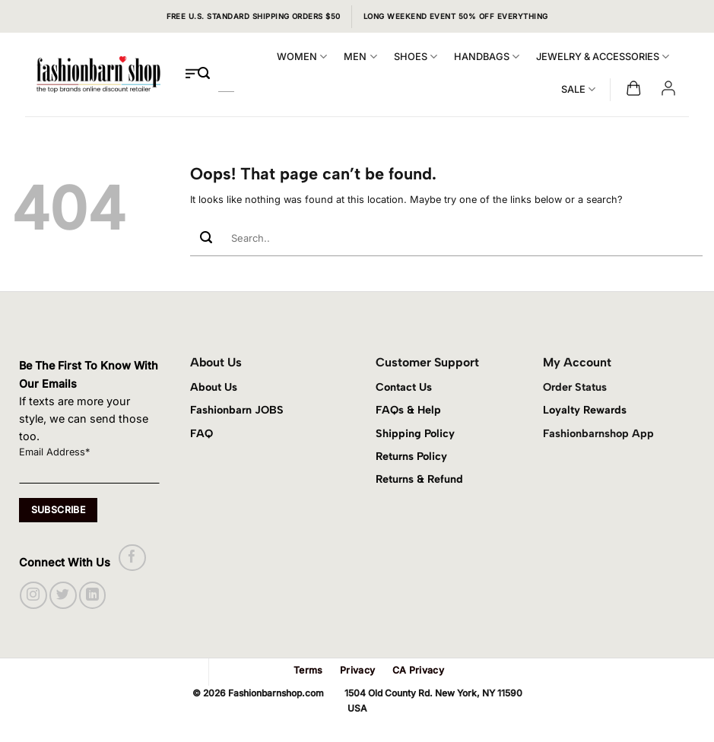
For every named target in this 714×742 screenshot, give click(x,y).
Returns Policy (411, 456)
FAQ (201, 433)
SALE (578, 89)
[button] (633, 89)
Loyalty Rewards (585, 410)
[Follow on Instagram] (33, 595)
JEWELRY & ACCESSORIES (602, 56)
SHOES (415, 56)
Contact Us (404, 387)
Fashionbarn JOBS (237, 410)
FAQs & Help (408, 410)
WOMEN (302, 56)
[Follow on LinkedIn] (92, 595)
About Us (213, 387)
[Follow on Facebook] (132, 557)
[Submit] (204, 74)
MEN (360, 56)
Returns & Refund (419, 479)
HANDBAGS (486, 56)
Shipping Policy (415, 433)
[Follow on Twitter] (62, 595)
